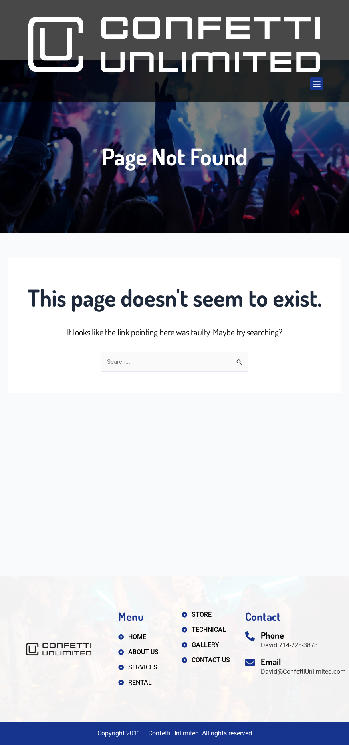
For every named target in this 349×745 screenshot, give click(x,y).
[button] (316, 83)
